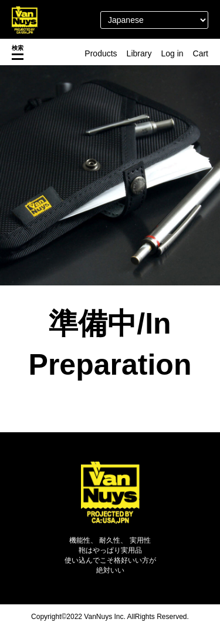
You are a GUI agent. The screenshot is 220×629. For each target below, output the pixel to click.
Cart (200, 53)
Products (100, 53)
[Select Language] (154, 20)
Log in (172, 53)
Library (139, 53)
